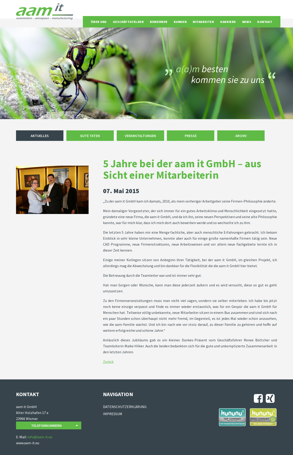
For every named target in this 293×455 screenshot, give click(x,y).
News (246, 22)
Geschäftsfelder (128, 22)
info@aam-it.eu (39, 437)
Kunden (180, 22)
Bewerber (158, 22)
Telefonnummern (54, 425)
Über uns (98, 22)
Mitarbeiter (203, 22)
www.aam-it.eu (27, 443)
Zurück (108, 361)
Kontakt (264, 22)
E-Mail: (21, 437)
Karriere (228, 22)
